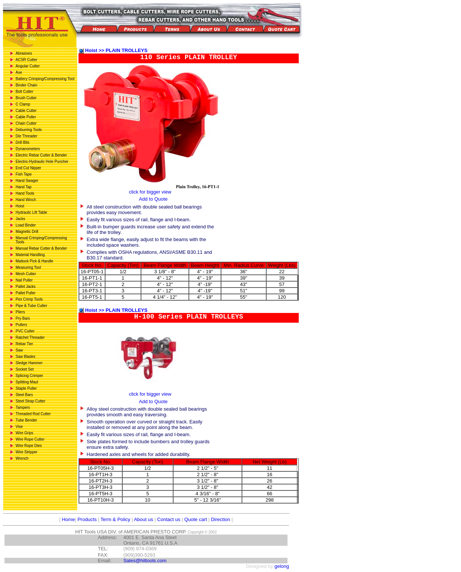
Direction (220, 519)
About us (143, 519)
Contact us (168, 519)
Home (68, 519)
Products (86, 519)
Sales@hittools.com (144, 560)
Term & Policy (115, 519)
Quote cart (195, 519)
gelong (281, 566)
